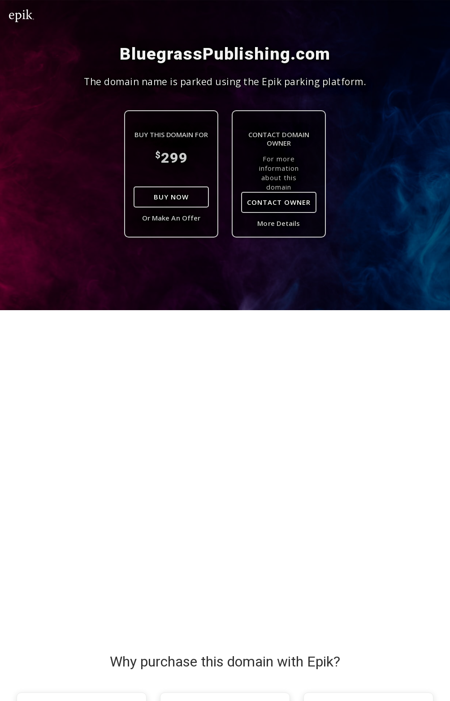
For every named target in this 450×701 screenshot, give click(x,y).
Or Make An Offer (171, 218)
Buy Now (171, 196)
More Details (278, 223)
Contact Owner (279, 202)
